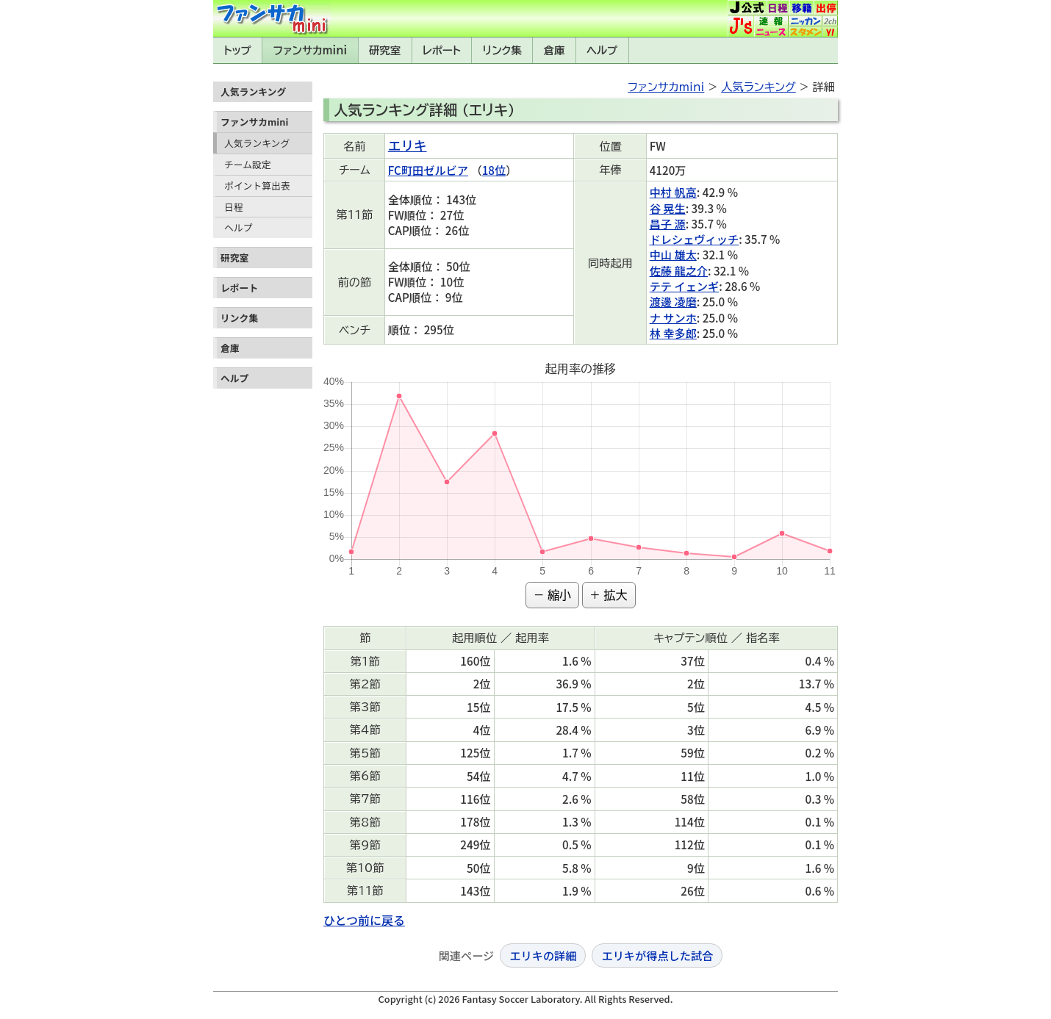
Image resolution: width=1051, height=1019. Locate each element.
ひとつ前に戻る (364, 920)
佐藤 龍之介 (679, 270)
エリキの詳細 (542, 955)
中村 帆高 (673, 192)
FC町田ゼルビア (428, 170)
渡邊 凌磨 (673, 301)
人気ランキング (257, 143)
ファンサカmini (310, 50)
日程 (233, 207)
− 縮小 (552, 595)
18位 (494, 170)
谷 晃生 (668, 208)
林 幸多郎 (673, 333)
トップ (237, 50)
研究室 (385, 50)
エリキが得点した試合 (657, 955)
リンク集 (502, 50)
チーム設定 (247, 164)
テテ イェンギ (685, 286)
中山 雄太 (673, 254)
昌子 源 (668, 223)
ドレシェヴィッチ (694, 239)
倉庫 (554, 50)
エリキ (407, 145)
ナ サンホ (673, 317)
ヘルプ (602, 50)
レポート (442, 50)
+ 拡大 (609, 595)
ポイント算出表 (257, 185)
